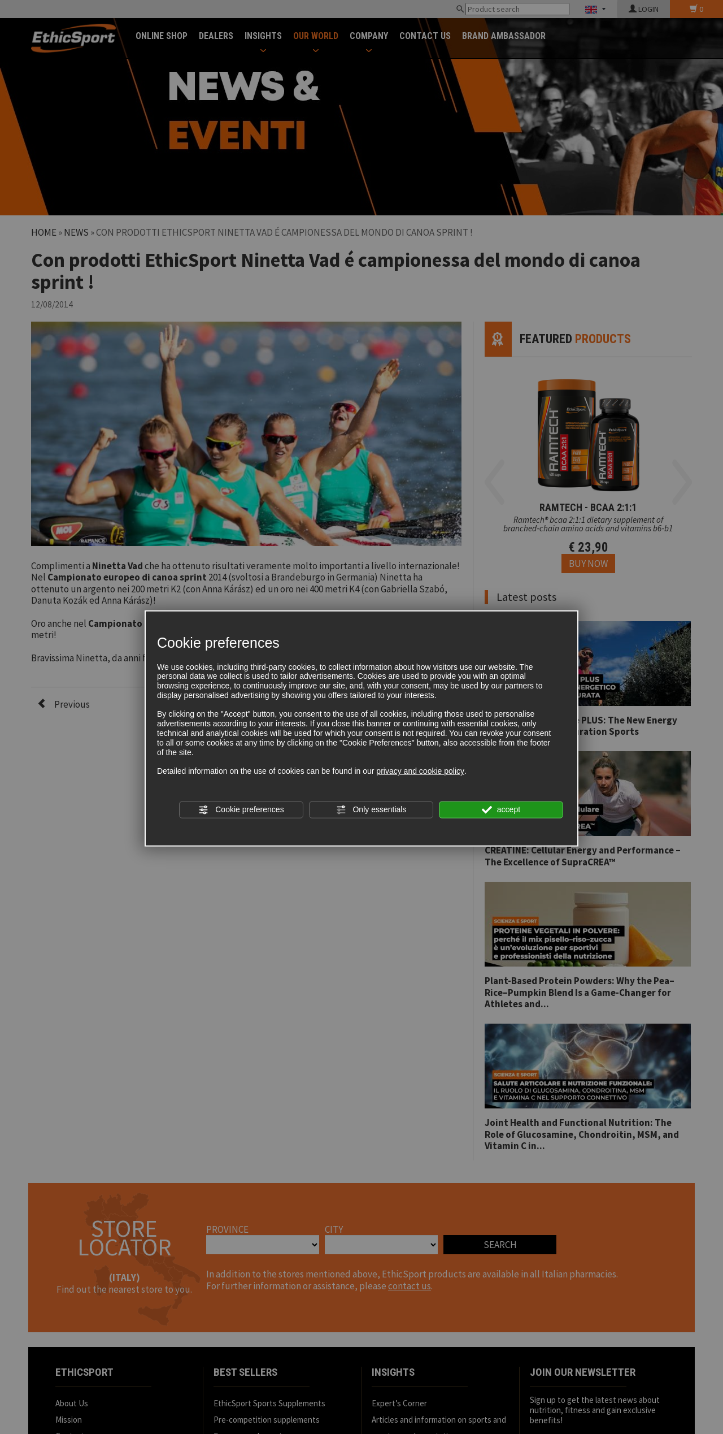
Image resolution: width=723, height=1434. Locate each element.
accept (501, 810)
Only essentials (371, 810)
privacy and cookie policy (420, 771)
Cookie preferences (241, 810)
